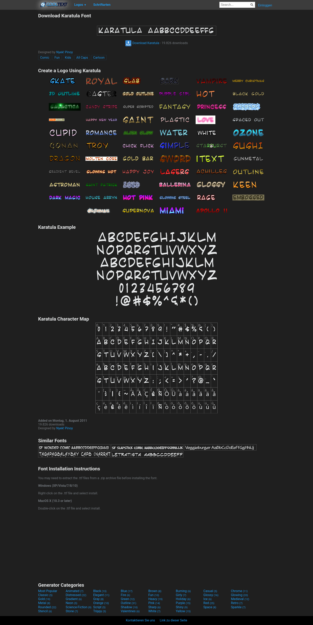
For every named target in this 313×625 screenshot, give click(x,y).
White (154, 611)
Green (128, 599)
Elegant (101, 595)
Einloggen (265, 5)
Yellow (183, 611)
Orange (101, 603)
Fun (57, 57)
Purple (183, 603)
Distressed (76, 595)
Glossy (211, 595)
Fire (125, 595)
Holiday (183, 599)
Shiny (182, 607)
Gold (44, 599)
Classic (45, 595)
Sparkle (238, 607)
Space (209, 607)
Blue (127, 591)
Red (208, 603)
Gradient (74, 599)
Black (100, 591)
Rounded (47, 607)
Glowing (239, 595)
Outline (128, 603)
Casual (210, 591)
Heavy (155, 599)
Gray (98, 599)
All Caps (82, 57)
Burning (183, 591)
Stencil (45, 611)
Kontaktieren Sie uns (140, 620)
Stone (72, 611)
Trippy (99, 611)
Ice (207, 599)
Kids (68, 57)
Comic (44, 57)
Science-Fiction (78, 607)
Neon (71, 603)
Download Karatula (142, 43)
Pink (154, 603)
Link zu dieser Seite (173, 620)
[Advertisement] (19, 72)
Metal (44, 603)
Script (99, 607)
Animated (74, 591)
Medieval (240, 599)
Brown (154, 591)
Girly (181, 595)
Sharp (154, 607)
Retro (237, 603)
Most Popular (47, 591)
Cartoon (99, 57)
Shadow (129, 607)
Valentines (130, 611)
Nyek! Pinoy (64, 52)
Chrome (239, 591)
